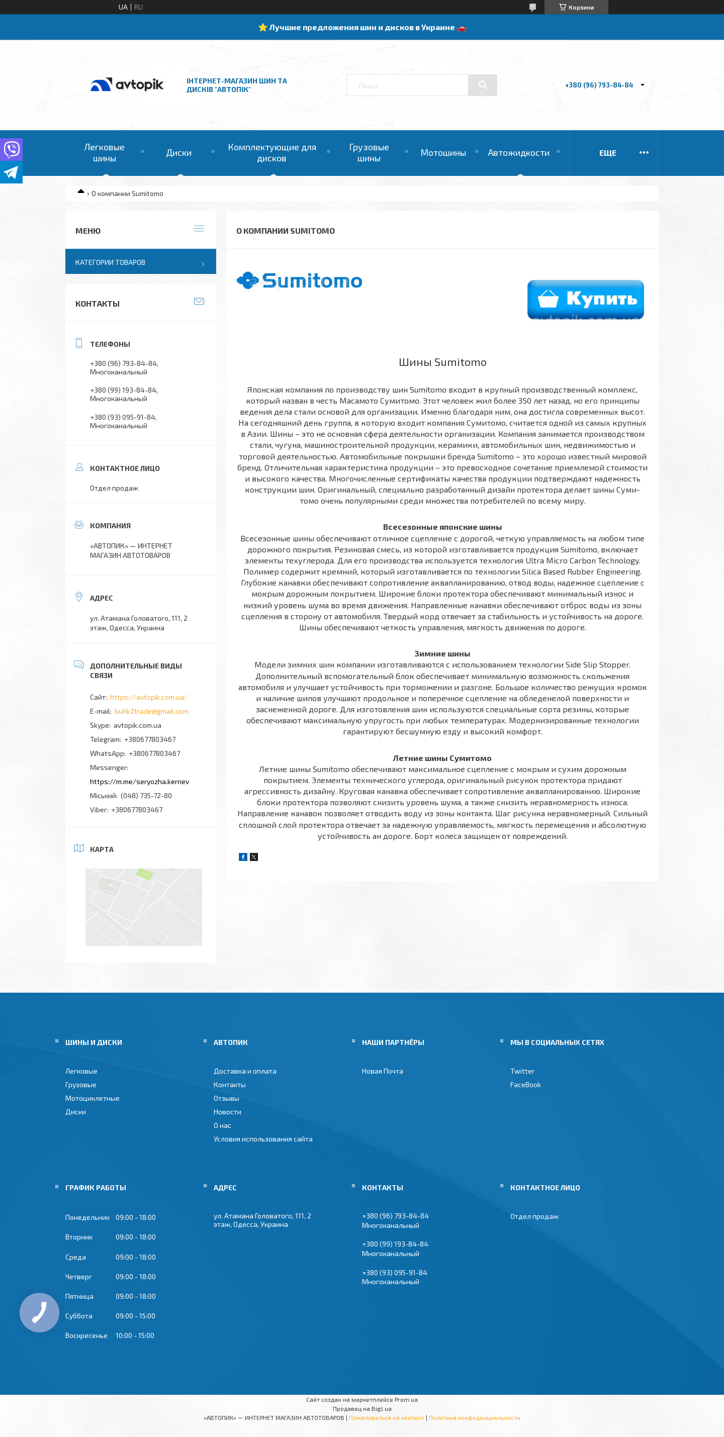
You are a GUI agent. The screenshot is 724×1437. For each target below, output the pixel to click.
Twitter (522, 1071)
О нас (222, 1125)
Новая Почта (382, 1071)
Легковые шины (104, 152)
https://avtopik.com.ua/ (149, 697)
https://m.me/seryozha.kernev (139, 781)
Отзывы (226, 1098)
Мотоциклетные (92, 1098)
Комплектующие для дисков (272, 152)
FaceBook (525, 1084)
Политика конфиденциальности (474, 1417)
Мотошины (443, 152)
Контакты (230, 1084)
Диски (179, 152)
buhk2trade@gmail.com (152, 711)
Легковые (81, 1071)
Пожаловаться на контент (386, 1417)
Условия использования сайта (263, 1138)
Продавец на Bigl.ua (362, 1408)
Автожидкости (519, 152)
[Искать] (482, 84)
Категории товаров (110, 262)
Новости (227, 1111)
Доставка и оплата (245, 1071)
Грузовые (81, 1084)
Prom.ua (406, 1399)
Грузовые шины (369, 152)
